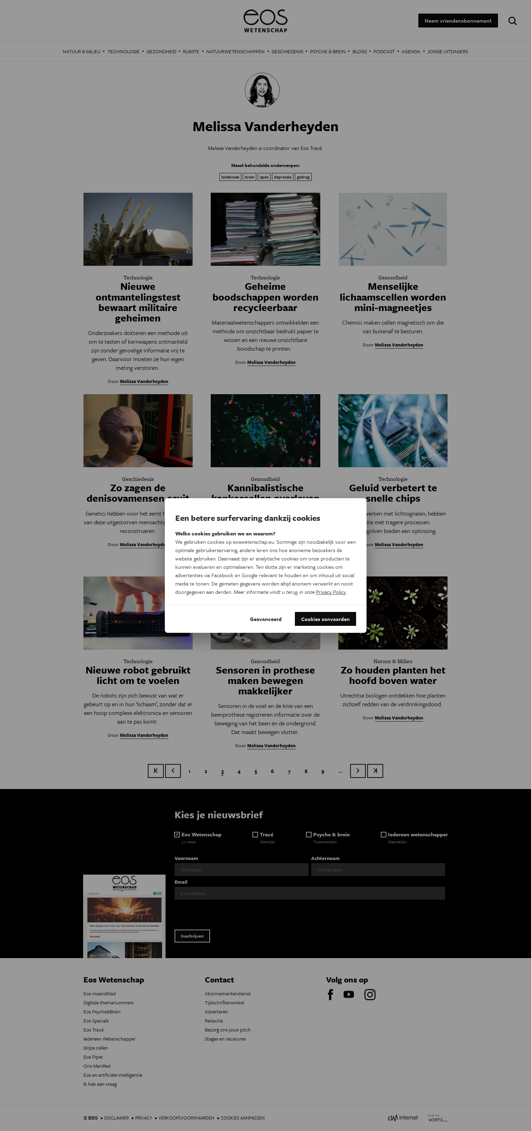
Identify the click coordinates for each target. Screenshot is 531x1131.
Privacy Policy (331, 592)
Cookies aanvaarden (325, 619)
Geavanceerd (266, 619)
